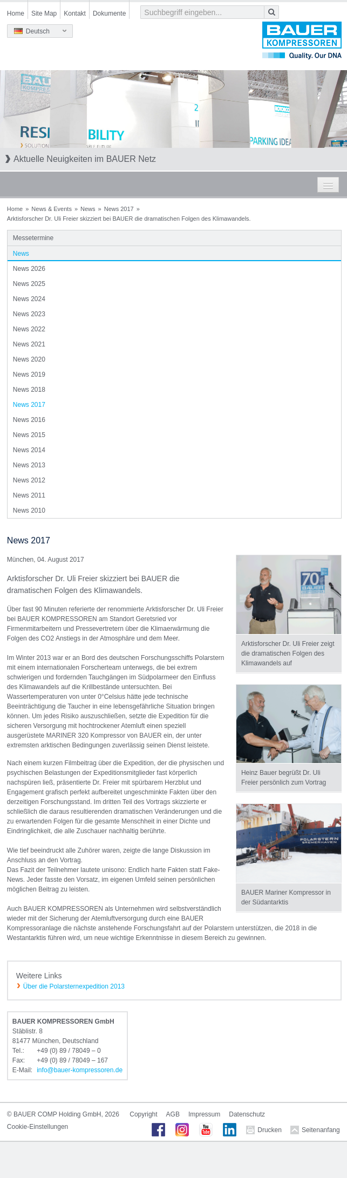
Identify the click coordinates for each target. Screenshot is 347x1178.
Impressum (204, 1114)
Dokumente (109, 13)
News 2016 (29, 420)
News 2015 (29, 435)
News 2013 (29, 465)
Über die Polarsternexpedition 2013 (74, 986)
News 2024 (29, 299)
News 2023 (29, 314)
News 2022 (29, 329)
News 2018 (29, 389)
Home (15, 13)
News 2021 (29, 344)
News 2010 (29, 510)
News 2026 (29, 269)
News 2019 (29, 374)
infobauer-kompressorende (80, 1070)
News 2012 (29, 480)
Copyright (143, 1114)
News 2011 (29, 495)
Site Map (44, 13)
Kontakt (75, 13)
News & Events (51, 209)
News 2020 (29, 359)
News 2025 (29, 284)
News (88, 209)
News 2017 (119, 209)
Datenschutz (247, 1114)
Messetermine (33, 238)
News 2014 (29, 450)
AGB (173, 1114)
